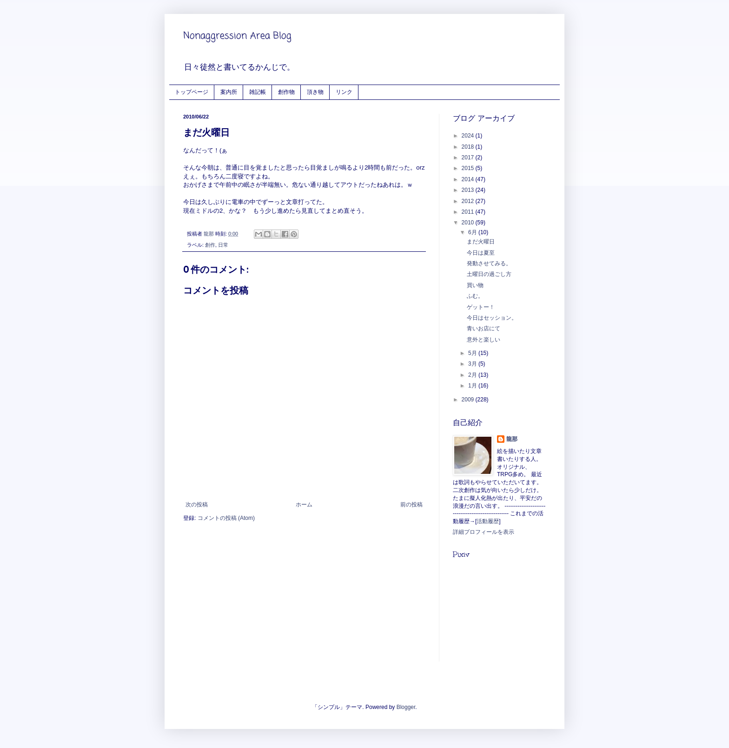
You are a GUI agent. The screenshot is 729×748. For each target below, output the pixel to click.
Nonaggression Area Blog (237, 36)
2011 (469, 212)
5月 (473, 353)
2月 (473, 375)
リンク (344, 91)
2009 (469, 399)
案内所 (228, 91)
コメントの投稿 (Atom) (226, 518)
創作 (210, 245)
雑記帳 (257, 91)
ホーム (304, 504)
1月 (473, 385)
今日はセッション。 (492, 318)
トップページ (191, 91)
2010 (469, 222)
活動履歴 (488, 521)
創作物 (286, 91)
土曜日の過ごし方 (489, 274)
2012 (469, 201)
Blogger (406, 707)
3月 (473, 364)
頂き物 (315, 91)
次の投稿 (197, 504)
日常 (223, 245)
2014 (469, 179)
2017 (469, 157)
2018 (469, 147)
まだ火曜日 (481, 241)
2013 (469, 190)
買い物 (475, 285)
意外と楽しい (483, 339)
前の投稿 (411, 504)
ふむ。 (475, 296)
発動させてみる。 (489, 263)
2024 (469, 135)
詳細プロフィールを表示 (483, 532)
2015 (469, 168)
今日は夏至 (481, 252)
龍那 (511, 439)
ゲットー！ (481, 307)
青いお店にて (483, 328)
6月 (473, 232)
